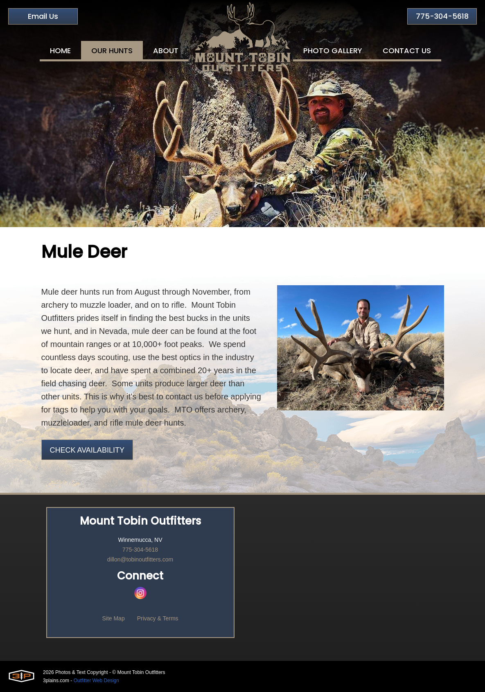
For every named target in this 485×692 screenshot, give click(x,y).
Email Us (43, 16)
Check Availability (87, 450)
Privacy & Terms (157, 618)
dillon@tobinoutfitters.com (140, 559)
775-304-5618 (442, 16)
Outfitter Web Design (96, 680)
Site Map (113, 618)
